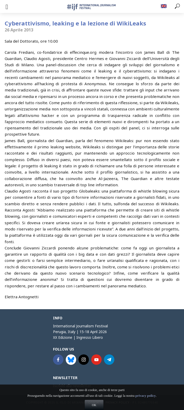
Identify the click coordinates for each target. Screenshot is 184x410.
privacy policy (145, 402)
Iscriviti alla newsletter (72, 385)
